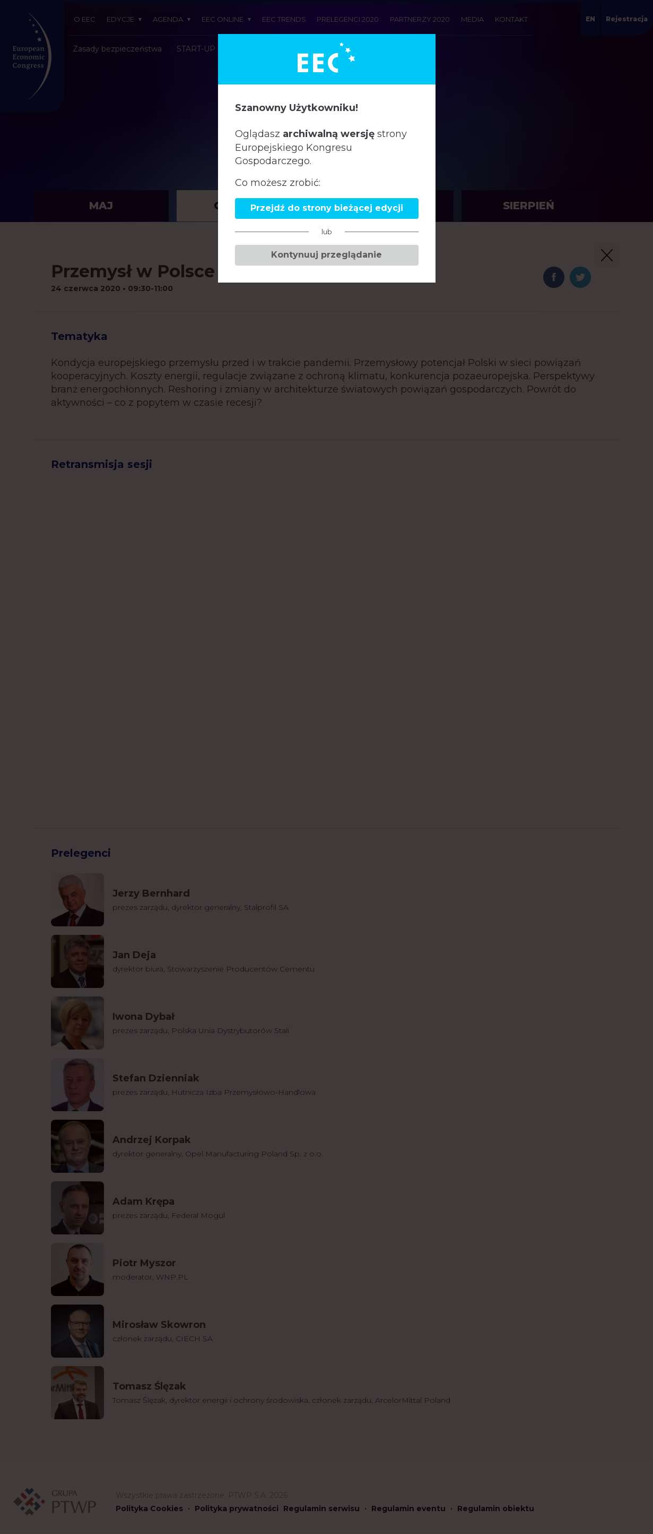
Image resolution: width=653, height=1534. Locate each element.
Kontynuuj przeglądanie (326, 255)
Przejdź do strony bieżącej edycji (326, 208)
